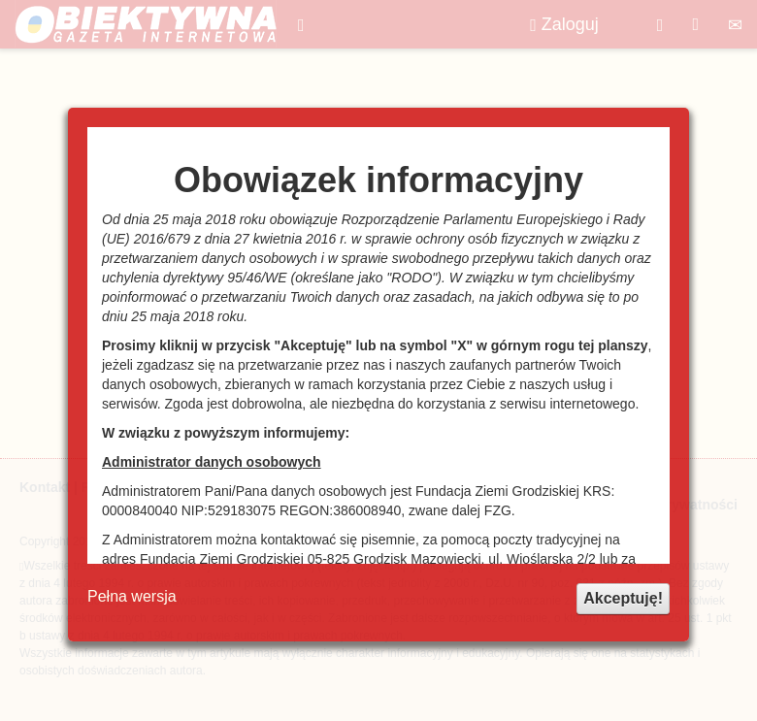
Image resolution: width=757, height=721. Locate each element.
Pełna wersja (132, 596)
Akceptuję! (623, 598)
